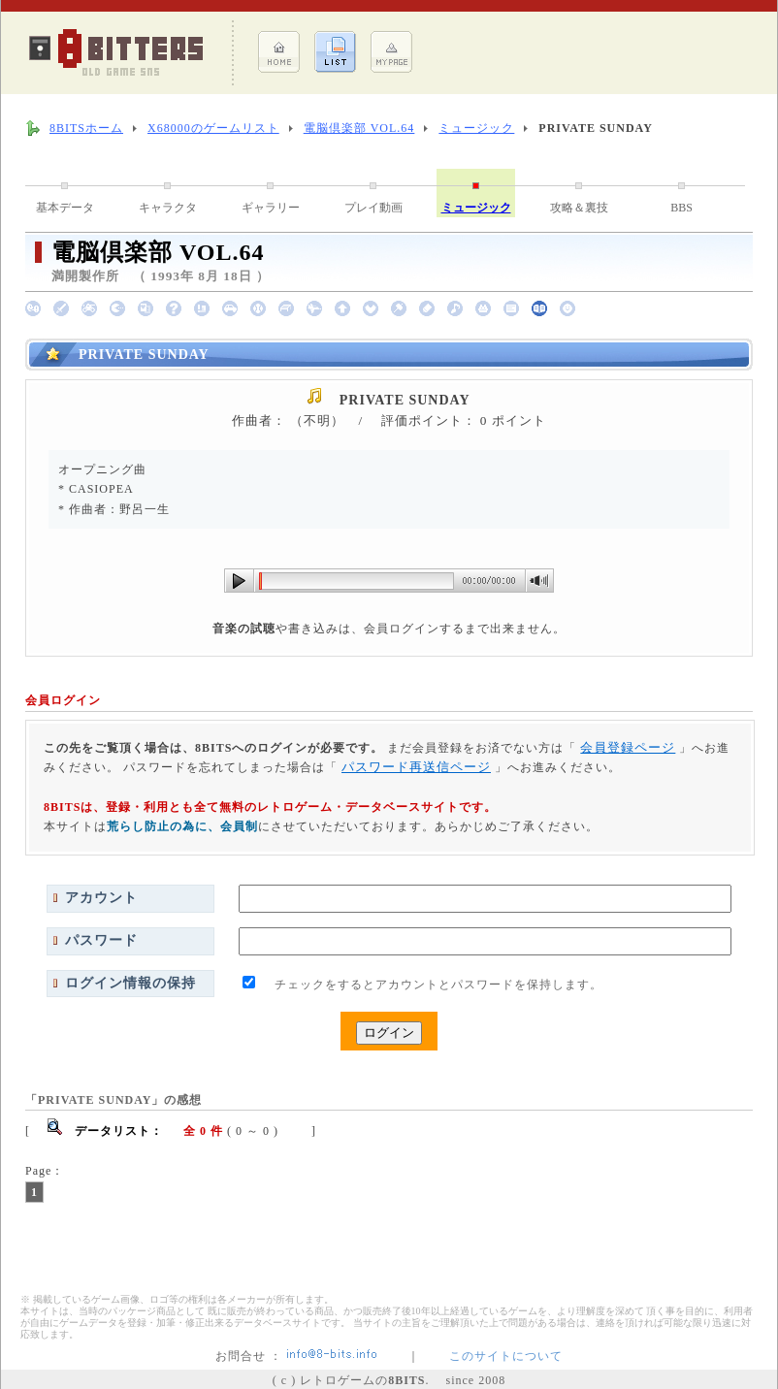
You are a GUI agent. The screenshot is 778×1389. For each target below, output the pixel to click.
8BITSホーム (86, 128)
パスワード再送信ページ (416, 766)
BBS (681, 207)
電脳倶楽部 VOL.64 (359, 128)
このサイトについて (506, 1356)
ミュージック (476, 128)
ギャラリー (271, 207)
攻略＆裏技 (579, 207)
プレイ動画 (373, 207)
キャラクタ (168, 207)
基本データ (65, 207)
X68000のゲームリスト (213, 128)
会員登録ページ (627, 747)
